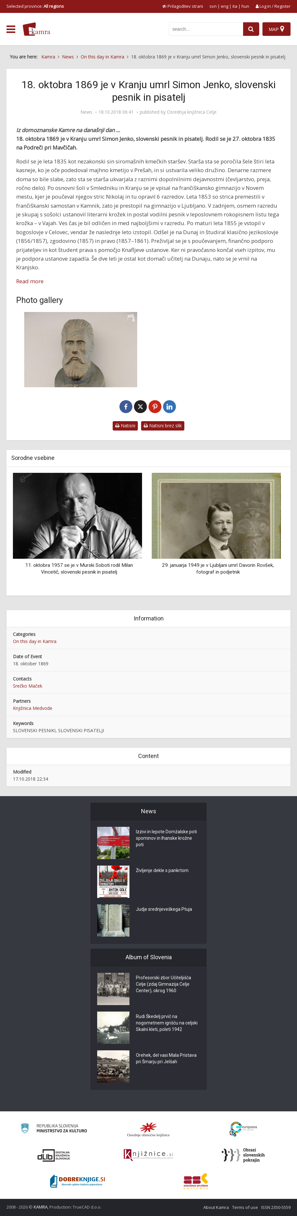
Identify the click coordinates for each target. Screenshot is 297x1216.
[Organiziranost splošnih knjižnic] (148, 1129)
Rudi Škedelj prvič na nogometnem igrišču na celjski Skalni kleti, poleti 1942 (167, 1023)
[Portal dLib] (54, 1155)
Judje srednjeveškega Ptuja (164, 909)
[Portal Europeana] (243, 1129)
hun (245, 6)
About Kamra (216, 1207)
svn (213, 6)
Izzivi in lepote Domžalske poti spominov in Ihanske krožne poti (166, 838)
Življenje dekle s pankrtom (162, 870)
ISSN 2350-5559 (276, 1207)
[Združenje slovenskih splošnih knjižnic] (148, 1155)
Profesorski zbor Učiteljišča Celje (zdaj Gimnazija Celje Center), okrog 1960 (163, 984)
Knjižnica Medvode (32, 708)
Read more (30, 281)
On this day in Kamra (34, 641)
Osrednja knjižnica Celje (192, 112)
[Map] (276, 29)
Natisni (125, 425)
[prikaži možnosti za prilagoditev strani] (182, 6)
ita (234, 6)
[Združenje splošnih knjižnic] (196, 1181)
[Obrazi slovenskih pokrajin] (243, 1155)
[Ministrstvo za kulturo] (54, 1129)
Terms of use (245, 1207)
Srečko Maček (27, 686)
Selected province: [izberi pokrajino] (35, 6)
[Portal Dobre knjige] (77, 1181)
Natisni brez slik (163, 425)
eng (224, 6)
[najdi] (251, 29)
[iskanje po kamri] (206, 29)
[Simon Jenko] (80, 349)
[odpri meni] (10, 29)
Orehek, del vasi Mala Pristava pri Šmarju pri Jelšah (166, 1058)
